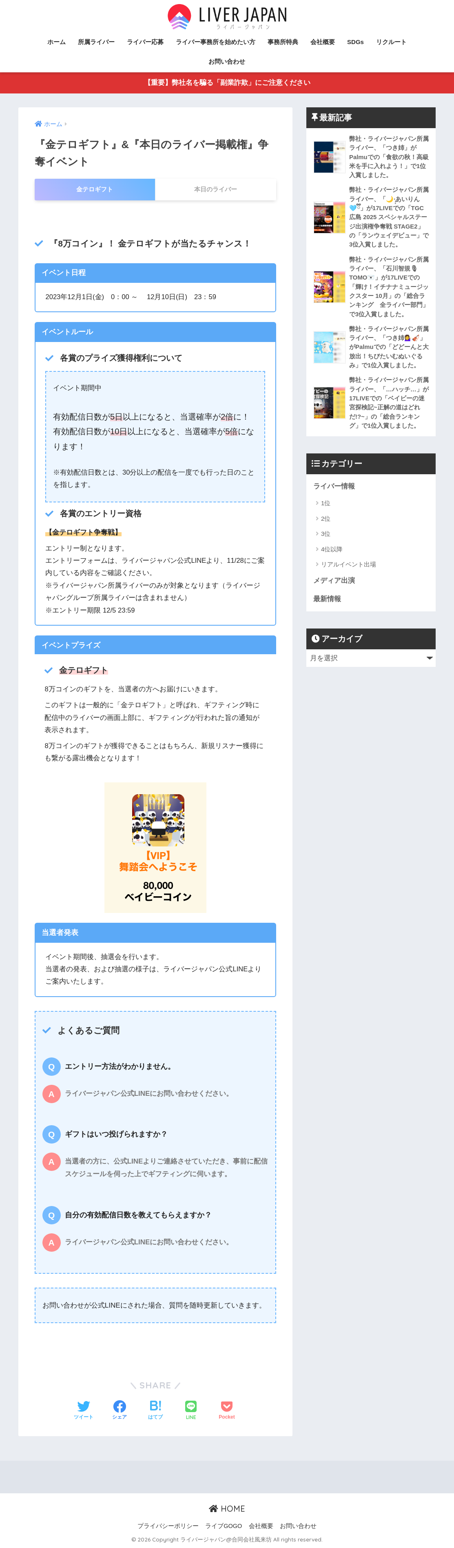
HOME (227, 1509)
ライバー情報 (334, 490)
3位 (325, 538)
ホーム (56, 41)
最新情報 (327, 603)
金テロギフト (94, 189)
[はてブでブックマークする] (155, 1411)
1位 (325, 507)
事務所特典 (283, 41)
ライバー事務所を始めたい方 (215, 41)
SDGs (355, 41)
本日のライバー (215, 189)
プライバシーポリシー (168, 1526)
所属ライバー (96, 41)
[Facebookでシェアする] (119, 1411)
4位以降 (332, 553)
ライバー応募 (145, 41)
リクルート (391, 41)
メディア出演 (334, 585)
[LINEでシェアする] (191, 1411)
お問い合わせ (226, 61)
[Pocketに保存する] (227, 1411)
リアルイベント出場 (348, 568)
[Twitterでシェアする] (83, 1411)
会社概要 (322, 41)
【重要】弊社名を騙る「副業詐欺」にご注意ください (227, 83)
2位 (325, 523)
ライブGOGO (223, 1526)
